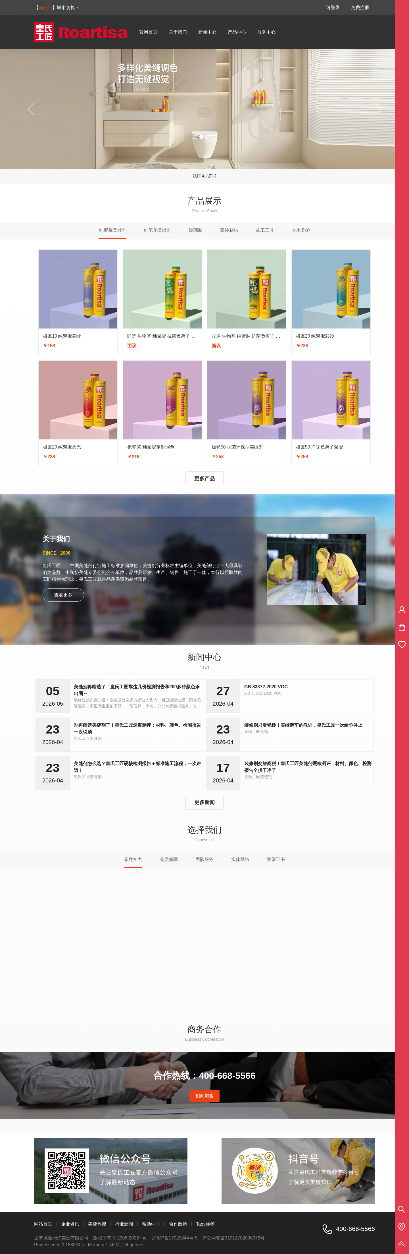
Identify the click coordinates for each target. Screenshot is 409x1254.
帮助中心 (151, 1224)
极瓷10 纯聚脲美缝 (62, 336)
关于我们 (178, 32)
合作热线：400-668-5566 (204, 1076)
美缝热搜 (97, 1224)
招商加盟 (204, 1095)
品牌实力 (133, 859)
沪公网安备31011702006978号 (233, 1238)
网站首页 (43, 1224)
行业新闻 (124, 1224)
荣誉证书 (276, 859)
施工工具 (265, 230)
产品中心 (237, 32)
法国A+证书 (204, 176)
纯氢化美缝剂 (157, 230)
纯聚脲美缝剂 (112, 230)
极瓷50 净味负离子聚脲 (319, 447)
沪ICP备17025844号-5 (174, 1238)
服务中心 (266, 32)
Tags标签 (205, 1224)
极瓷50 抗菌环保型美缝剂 (237, 447)
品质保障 (169, 859)
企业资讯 (70, 1224)
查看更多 (63, 594)
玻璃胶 (196, 230)
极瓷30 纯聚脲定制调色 (150, 447)
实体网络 (240, 859)
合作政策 (178, 1224)
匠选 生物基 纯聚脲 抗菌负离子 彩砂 (248, 336)
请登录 (333, 7)
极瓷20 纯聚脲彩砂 (315, 336)
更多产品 (204, 479)
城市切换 (68, 7)
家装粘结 (229, 230)
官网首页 (148, 32)
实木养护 (301, 230)
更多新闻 (204, 802)
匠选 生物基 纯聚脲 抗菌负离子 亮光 (164, 336)
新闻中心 (207, 32)
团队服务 (204, 859)
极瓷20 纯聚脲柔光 (62, 447)
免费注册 (360, 7)
